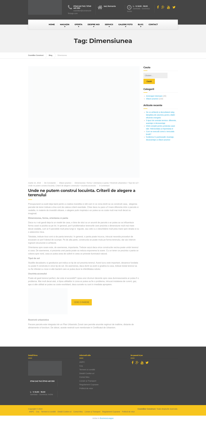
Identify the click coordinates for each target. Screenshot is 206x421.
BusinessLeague (107, 418)
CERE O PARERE (81, 302)
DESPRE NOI (94, 24)
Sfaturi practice (65, 183)
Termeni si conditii (87, 369)
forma (89, 183)
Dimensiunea (80, 183)
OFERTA (78, 24)
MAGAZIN (64, 24)
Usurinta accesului (88, 186)
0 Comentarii (104, 186)
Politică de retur (86, 388)
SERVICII (109, 24)
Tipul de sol (133, 183)
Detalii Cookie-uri (86, 373)
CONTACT (153, 24)
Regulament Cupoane (89, 384)
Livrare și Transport (87, 381)
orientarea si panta (101, 183)
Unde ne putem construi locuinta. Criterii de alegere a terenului (53, 186)
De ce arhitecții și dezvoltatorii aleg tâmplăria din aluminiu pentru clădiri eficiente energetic (160, 109)
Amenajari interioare (154, 90)
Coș (81, 366)
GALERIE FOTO (125, 24)
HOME (52, 24)
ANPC (82, 362)
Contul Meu (84, 377)
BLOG (140, 24)
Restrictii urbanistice (118, 183)
